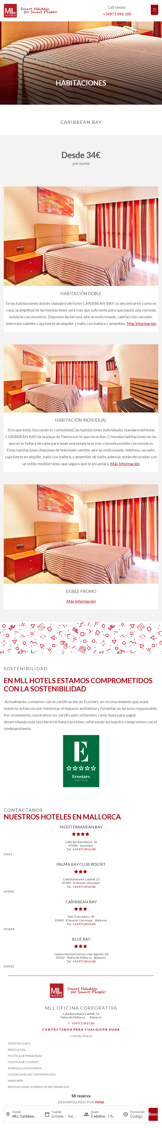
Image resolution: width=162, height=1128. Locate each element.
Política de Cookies (23, 1062)
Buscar (155, 1114)
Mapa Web (15, 1081)
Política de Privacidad (25, 1056)
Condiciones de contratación (31, 1074)
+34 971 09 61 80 (84, 849)
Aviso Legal (17, 1049)
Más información (141, 323)
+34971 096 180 (117, 14)
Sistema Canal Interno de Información (38, 1087)
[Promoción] (137, 1116)
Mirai (99, 1102)
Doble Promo (81, 591)
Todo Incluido (19, 1043)
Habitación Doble (81, 293)
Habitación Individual (81, 420)
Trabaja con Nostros (25, 1068)
